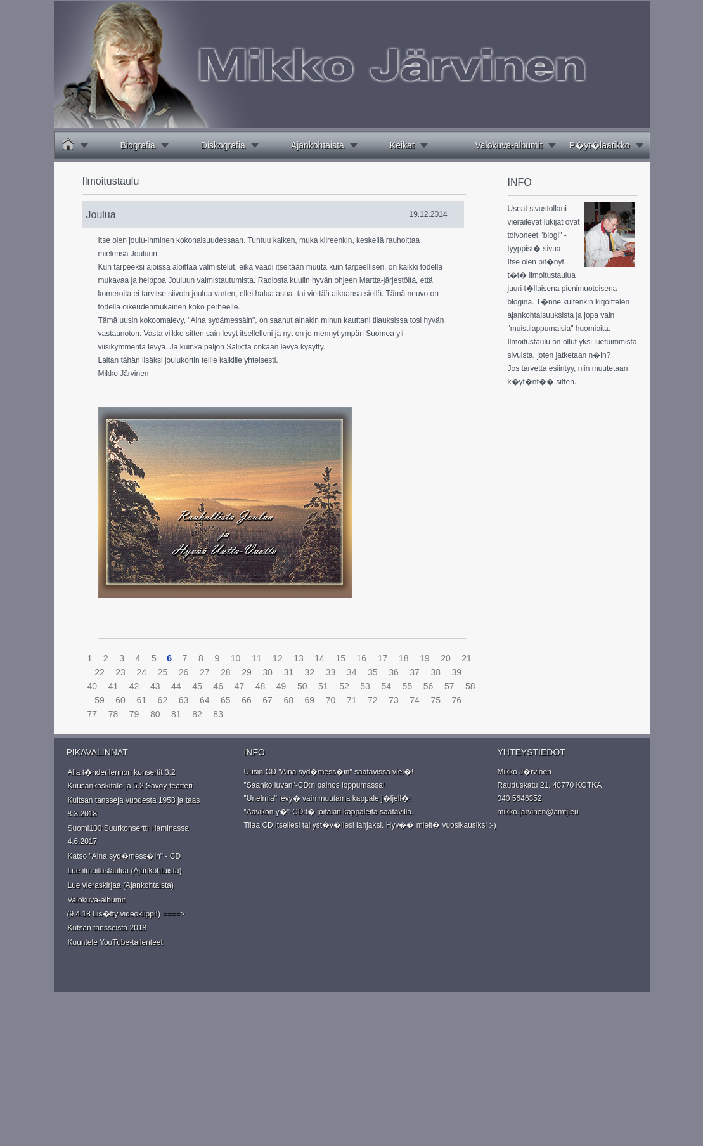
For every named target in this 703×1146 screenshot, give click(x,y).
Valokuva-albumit (508, 145)
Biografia (137, 145)
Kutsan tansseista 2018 (107, 927)
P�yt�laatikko (599, 145)
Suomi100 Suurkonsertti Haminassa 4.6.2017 (128, 835)
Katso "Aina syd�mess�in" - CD (124, 856)
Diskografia (223, 145)
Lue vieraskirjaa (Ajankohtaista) (121, 885)
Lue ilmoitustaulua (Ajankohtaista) (125, 870)
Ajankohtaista (317, 145)
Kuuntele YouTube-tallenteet (115, 942)
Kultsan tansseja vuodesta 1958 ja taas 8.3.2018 (134, 807)
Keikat (402, 145)
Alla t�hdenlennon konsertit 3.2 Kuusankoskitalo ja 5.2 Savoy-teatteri (130, 779)
